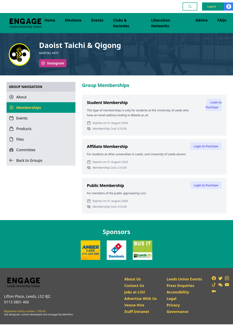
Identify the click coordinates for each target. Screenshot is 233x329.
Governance (177, 311)
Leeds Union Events (184, 279)
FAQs (221, 20)
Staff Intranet (136, 311)
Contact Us (134, 285)
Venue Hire (134, 305)
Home (49, 20)
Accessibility (178, 292)
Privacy (173, 305)
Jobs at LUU (134, 292)
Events (97, 20)
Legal (171, 298)
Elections (73, 20)
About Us (132, 279)
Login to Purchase (214, 104)
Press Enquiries (180, 285)
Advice (202, 20)
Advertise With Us (140, 298)
